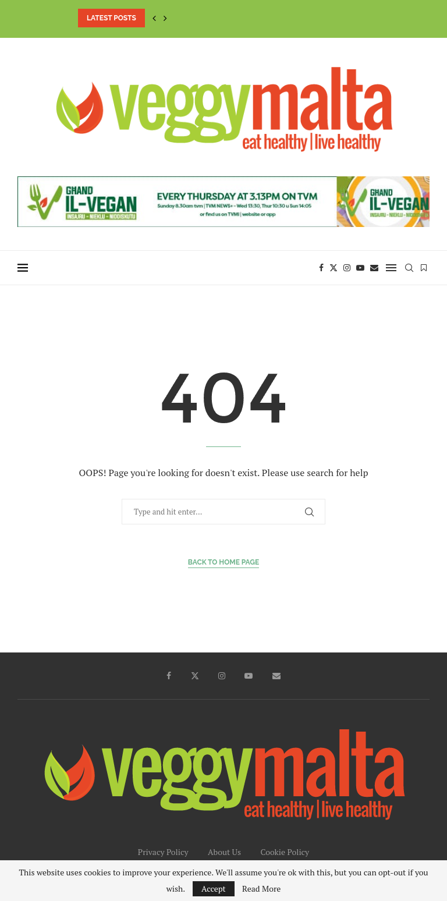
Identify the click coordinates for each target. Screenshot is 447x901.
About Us (224, 851)
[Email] (374, 268)
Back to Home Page (224, 562)
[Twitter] (333, 268)
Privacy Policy (163, 851)
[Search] (409, 268)
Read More (261, 889)
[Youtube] (360, 268)
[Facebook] (321, 268)
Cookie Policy (284, 851)
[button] (154, 18)
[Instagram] (346, 268)
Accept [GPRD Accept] (213, 888)
